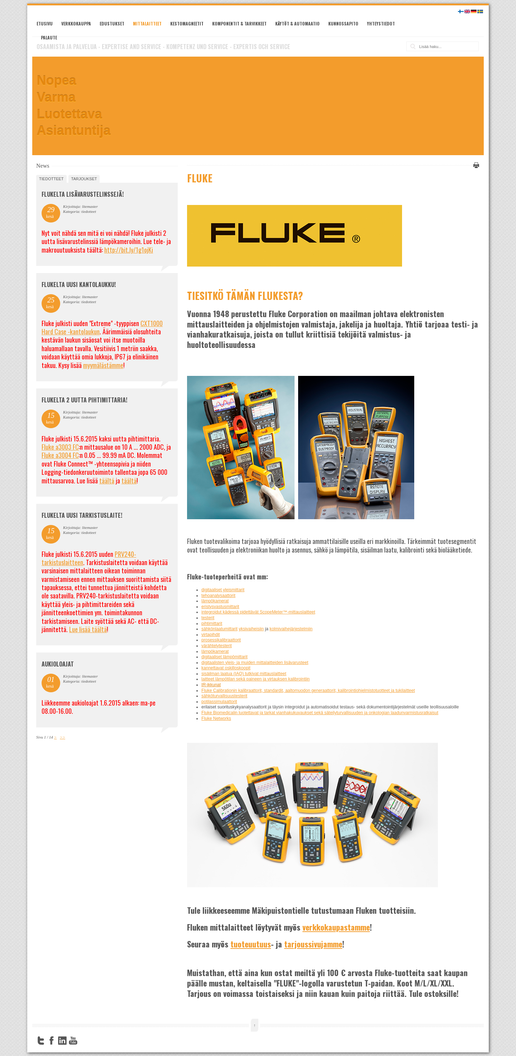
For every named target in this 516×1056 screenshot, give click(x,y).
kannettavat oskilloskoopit (225, 667)
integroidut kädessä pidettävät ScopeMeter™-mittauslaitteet (258, 612)
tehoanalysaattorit (218, 595)
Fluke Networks (216, 718)
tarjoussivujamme (313, 944)
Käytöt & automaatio (297, 23)
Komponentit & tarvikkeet (239, 23)
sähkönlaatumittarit (219, 628)
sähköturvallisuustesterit (224, 695)
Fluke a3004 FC (60, 455)
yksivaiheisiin (251, 628)
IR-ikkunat (211, 684)
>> (62, 737)
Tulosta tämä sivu (475, 165)
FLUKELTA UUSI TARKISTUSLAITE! (82, 515)
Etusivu (45, 23)
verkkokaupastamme (336, 927)
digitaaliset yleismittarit (222, 589)
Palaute (49, 37)
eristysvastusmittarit (220, 606)
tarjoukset (84, 179)
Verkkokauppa (76, 23)
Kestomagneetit (187, 23)
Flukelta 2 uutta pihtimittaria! (84, 400)
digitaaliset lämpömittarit (224, 656)
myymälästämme (103, 365)
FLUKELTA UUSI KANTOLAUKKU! (79, 284)
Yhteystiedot (381, 23)
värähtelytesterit (216, 645)
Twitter (41, 1040)
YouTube (73, 1040)
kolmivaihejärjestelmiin (290, 628)
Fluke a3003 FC (60, 446)
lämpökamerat (215, 600)
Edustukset (112, 23)
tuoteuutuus (250, 944)
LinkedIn (62, 1040)
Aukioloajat (58, 664)
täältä (106, 480)
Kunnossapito (343, 23)
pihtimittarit (211, 623)
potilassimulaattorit (219, 701)
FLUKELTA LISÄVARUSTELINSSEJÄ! (83, 194)
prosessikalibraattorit (221, 639)
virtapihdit (210, 634)
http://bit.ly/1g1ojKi (128, 249)
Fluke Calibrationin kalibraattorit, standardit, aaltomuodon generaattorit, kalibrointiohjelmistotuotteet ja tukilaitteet (308, 690)
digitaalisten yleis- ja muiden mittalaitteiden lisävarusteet (254, 662)
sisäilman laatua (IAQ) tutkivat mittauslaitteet (243, 673)
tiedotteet (51, 179)
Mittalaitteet (147, 23)
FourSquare (84, 1040)
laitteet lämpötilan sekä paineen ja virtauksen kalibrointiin (255, 679)
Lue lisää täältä (88, 629)
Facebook (51, 1040)
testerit (207, 617)
